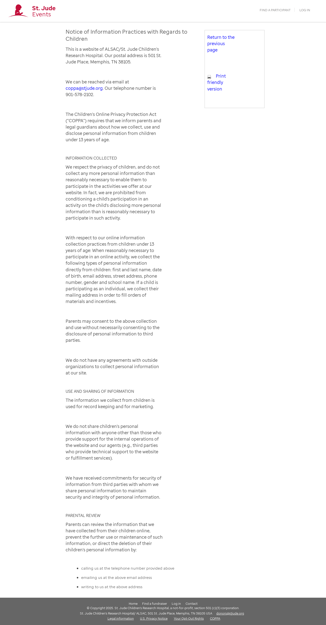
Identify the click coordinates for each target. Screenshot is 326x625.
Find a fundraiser (154, 603)
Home (133, 603)
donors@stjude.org (230, 613)
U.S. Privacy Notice (154, 618)
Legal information (121, 618)
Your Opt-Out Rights (189, 618)
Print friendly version (216, 82)
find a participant (275, 10)
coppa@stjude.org (84, 88)
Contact (192, 603)
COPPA (215, 618)
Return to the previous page (221, 43)
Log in (304, 10)
